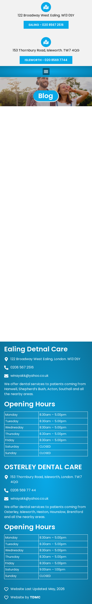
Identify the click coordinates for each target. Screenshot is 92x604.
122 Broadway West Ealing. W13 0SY (46, 15)
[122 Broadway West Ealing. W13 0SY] (46, 7)
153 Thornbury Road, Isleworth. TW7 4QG (46, 50)
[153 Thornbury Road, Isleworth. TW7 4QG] (46, 42)
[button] (46, 71)
